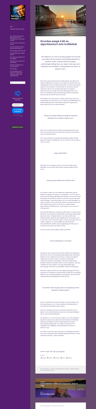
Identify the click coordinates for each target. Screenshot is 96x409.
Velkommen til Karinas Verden (17, 29)
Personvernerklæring (45, 405)
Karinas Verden (65, 368)
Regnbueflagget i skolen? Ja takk (17, 50)
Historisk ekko (13, 68)
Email (47, 351)
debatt (72, 368)
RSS (51, 351)
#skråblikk (58, 368)
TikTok (52, 370)
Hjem (11, 26)
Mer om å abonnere (59, 351)
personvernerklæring (16, 116)
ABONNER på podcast (17, 127)
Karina (52, 368)
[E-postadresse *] (17, 105)
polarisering (47, 370)
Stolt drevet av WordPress (58, 405)
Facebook (77, 368)
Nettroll (42, 370)
